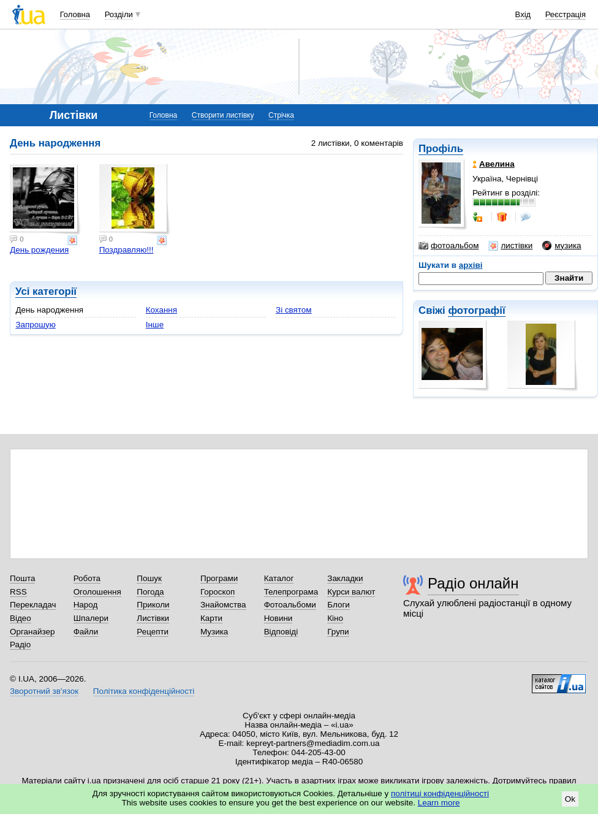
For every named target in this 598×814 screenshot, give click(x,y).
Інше (155, 324)
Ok (570, 799)
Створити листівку (223, 115)
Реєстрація (565, 14)
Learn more (439, 802)
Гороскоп (217, 591)
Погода (150, 591)
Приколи (153, 604)
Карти (211, 618)
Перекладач (33, 604)
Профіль (440, 148)
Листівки (153, 618)
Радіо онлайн (473, 583)
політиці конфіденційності (440, 793)
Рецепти (152, 631)
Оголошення (97, 591)
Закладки (345, 578)
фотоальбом (448, 246)
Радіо (20, 644)
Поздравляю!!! (126, 249)
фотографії (476, 310)
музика (561, 246)
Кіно (335, 618)
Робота (87, 578)
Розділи (119, 14)
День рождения (39, 249)
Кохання (161, 309)
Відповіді (281, 631)
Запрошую (35, 324)
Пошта (22, 578)
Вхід (523, 14)
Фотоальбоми (290, 604)
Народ (86, 604)
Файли (86, 631)
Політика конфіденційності (143, 691)
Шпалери (91, 618)
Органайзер (32, 631)
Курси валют (351, 591)
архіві (471, 265)
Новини (278, 618)
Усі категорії (46, 291)
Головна (75, 14)
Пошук (149, 578)
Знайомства (223, 604)
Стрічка (281, 115)
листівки (510, 246)
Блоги (338, 604)
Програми (219, 578)
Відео (20, 618)
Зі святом (294, 309)
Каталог (279, 578)
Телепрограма (291, 591)
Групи (338, 631)
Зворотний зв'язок (44, 691)
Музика (214, 631)
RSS (18, 591)
